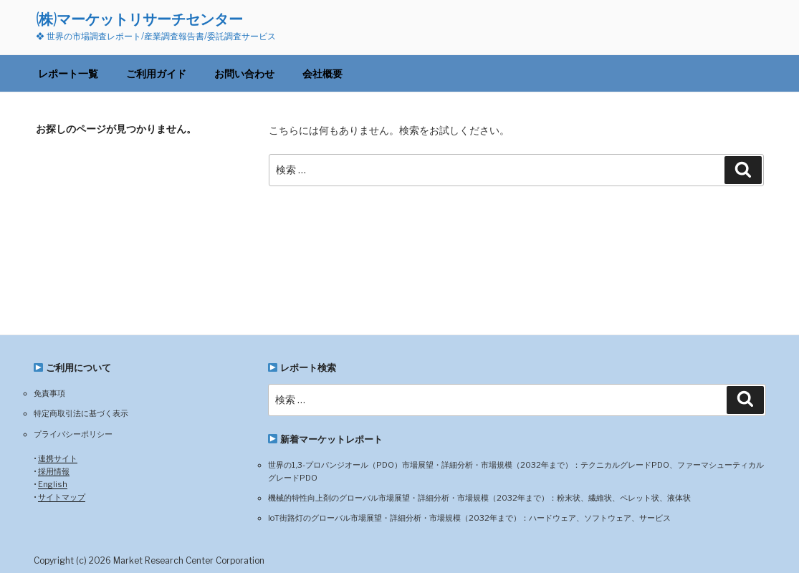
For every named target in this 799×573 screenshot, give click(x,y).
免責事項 (49, 393)
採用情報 (54, 471)
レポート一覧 (68, 73)
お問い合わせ (244, 73)
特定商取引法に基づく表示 (81, 413)
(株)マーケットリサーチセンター (139, 19)
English (52, 484)
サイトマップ (61, 497)
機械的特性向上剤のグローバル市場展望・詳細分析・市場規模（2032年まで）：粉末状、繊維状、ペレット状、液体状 (479, 498)
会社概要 (322, 73)
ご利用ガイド (156, 73)
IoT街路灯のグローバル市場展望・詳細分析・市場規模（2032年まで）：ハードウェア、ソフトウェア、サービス (469, 518)
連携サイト (57, 458)
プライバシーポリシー (73, 434)
